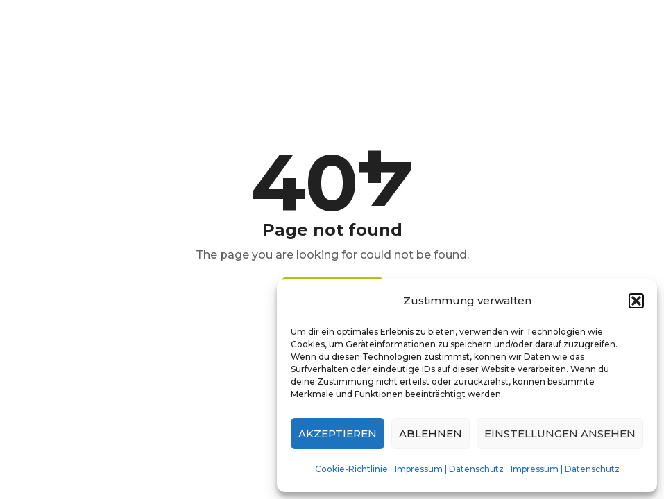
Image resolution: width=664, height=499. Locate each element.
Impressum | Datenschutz (449, 469)
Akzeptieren (337, 433)
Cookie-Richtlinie (351, 469)
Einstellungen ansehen (560, 433)
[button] (636, 301)
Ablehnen (430, 433)
